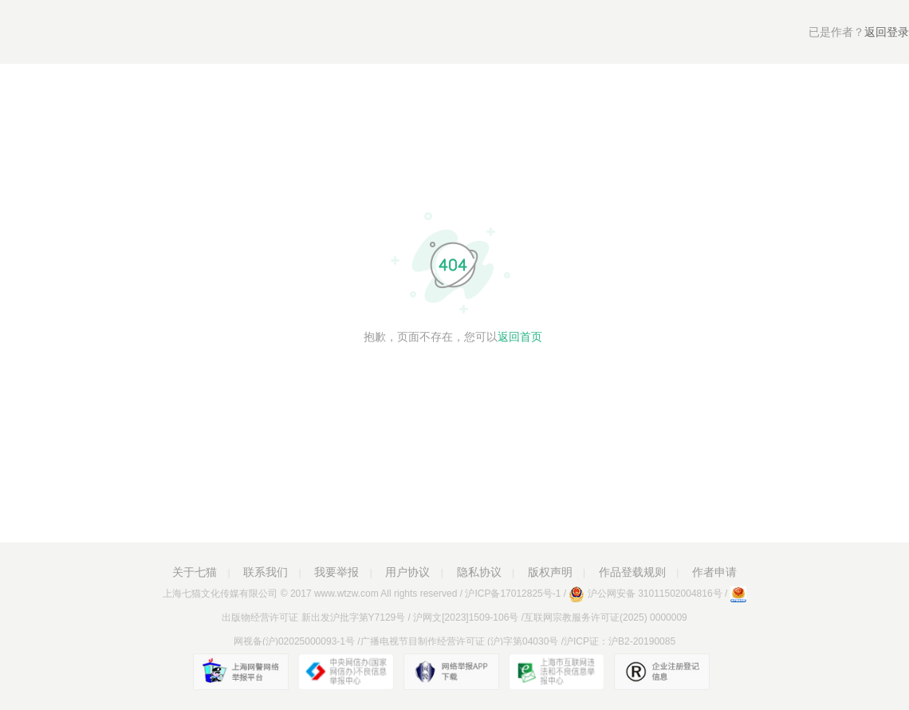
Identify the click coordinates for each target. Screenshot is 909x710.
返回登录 (859, 32)
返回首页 (520, 336)
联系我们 (265, 572)
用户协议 (407, 572)
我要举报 (336, 572)
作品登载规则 (632, 572)
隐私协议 (479, 572)
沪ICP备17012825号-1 (513, 593)
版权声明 (550, 572)
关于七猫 (194, 572)
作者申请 (714, 572)
